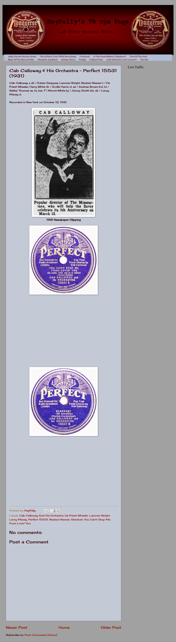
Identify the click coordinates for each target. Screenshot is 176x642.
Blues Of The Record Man (21, 59)
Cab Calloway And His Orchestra (41, 515)
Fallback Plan (96, 59)
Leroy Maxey (18, 519)
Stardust (77, 519)
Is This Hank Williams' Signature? (109, 56)
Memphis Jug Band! (47, 59)
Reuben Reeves (59, 519)
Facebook (85, 56)
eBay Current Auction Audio (22, 56)
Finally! (82, 59)
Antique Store (68, 59)
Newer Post (16, 627)
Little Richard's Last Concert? (121, 59)
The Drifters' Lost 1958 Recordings (58, 56)
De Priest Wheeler (76, 515)
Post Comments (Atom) (41, 635)
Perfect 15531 (38, 519)
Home (64, 627)
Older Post (111, 627)
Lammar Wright (99, 515)
